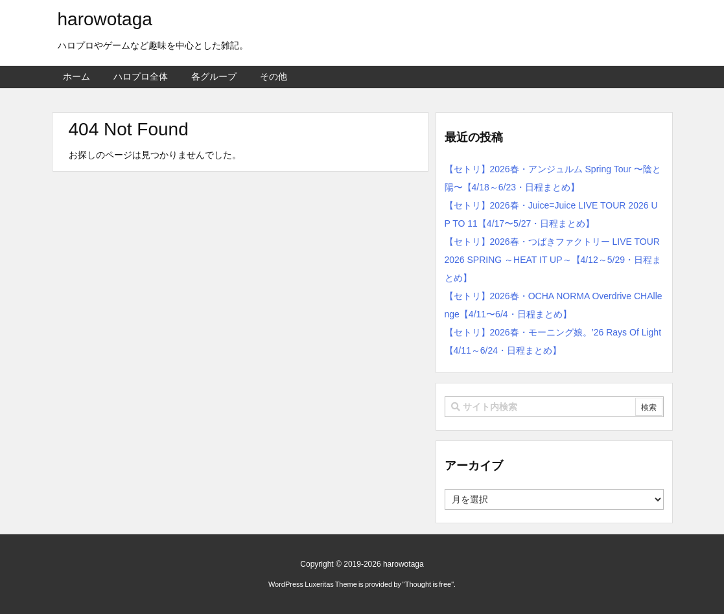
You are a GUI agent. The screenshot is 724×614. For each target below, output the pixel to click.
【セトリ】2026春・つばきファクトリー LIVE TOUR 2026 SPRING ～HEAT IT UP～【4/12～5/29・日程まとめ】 (553, 259)
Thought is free (428, 584)
